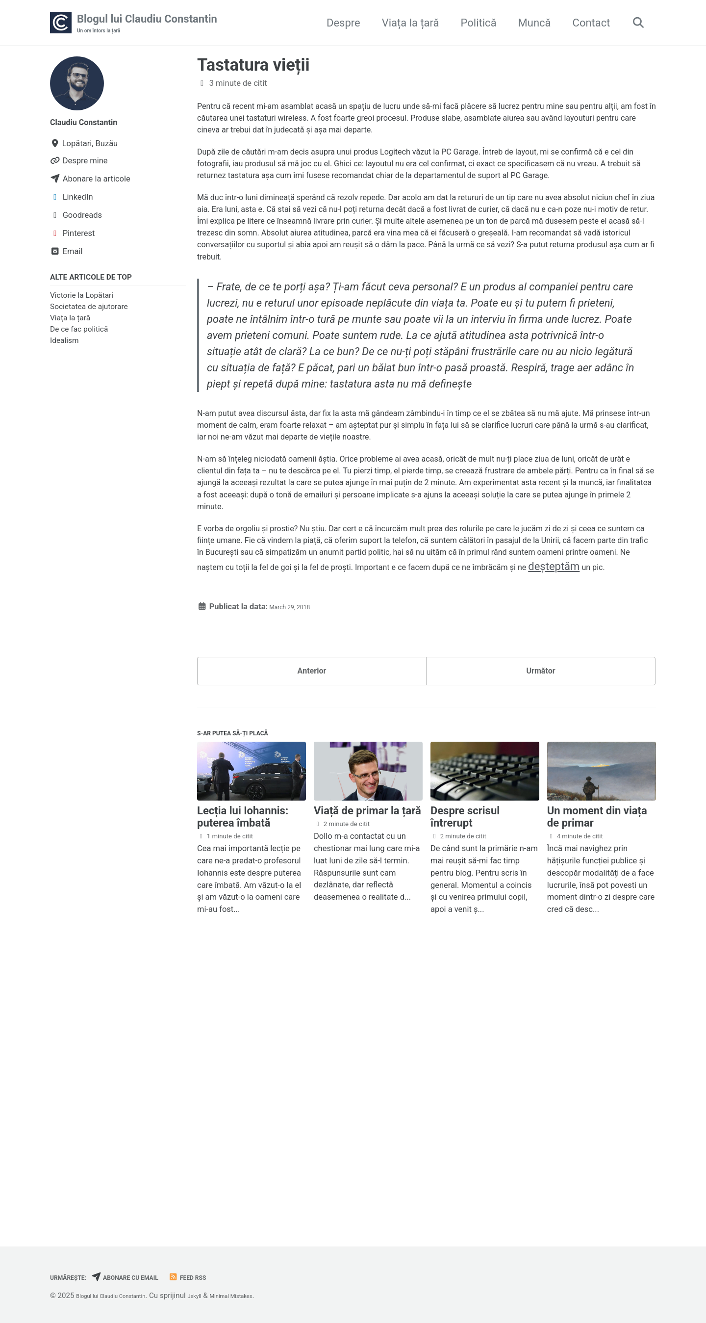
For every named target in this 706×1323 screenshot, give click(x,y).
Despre (337, 24)
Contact (586, 24)
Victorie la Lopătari (81, 300)
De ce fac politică (79, 335)
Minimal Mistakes (269, 1295)
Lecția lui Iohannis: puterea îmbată (242, 1082)
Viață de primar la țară (367, 1076)
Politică (473, 24)
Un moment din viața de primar (597, 1082)
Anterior (311, 923)
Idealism (64, 346)
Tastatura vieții (253, 68)
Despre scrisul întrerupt (465, 1082)
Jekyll (222, 1295)
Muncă (528, 24)
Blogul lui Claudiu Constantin (147, 25)
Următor (540, 923)
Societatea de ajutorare (89, 312)
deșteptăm (299, 810)
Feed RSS (226, 1277)
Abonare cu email (149, 1277)
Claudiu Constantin (96, 124)
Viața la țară (404, 24)
